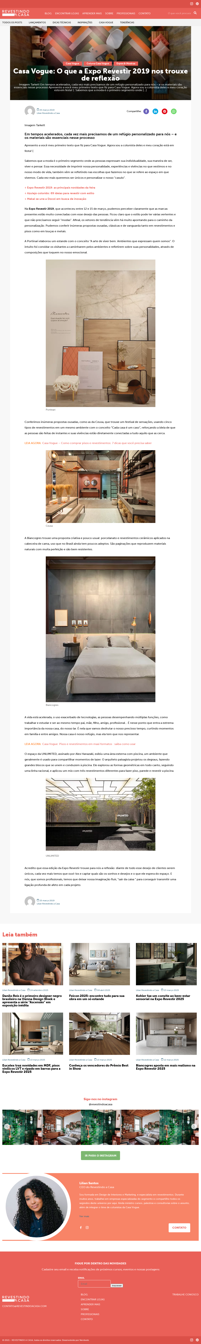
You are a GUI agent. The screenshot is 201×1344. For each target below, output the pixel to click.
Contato (145, 13)
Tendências (127, 22)
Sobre (109, 13)
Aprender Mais (92, 13)
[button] (194, 1126)
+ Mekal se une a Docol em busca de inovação (55, 199)
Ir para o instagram (100, 1155)
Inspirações (85, 22)
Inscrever (117, 1285)
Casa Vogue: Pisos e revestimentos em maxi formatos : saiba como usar (89, 744)
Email (81, 1278)
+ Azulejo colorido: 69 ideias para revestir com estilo (59, 193)
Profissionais (126, 13)
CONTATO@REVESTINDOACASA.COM (24, 1306)
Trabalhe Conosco (185, 1294)
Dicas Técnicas (62, 22)
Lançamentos (37, 22)
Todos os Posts (12, 22)
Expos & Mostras (125, 63)
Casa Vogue (106, 22)
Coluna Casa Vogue (98, 63)
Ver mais (84, 1216)
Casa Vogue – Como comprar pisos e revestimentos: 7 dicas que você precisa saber (97, 443)
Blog (48, 13)
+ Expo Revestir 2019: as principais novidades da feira (60, 187)
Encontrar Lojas (67, 13)
